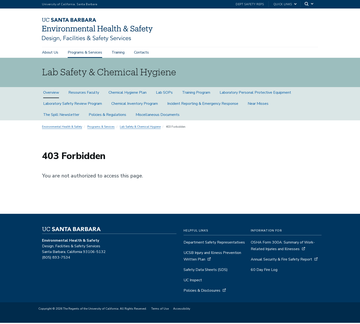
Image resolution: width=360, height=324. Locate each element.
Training (118, 52)
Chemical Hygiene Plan (128, 93)
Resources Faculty (83, 93)
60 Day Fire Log (264, 271)
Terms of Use (160, 310)
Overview (51, 93)
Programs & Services (85, 52)
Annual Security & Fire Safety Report (281, 260)
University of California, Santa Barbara (69, 4)
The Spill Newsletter (61, 115)
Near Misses (258, 104)
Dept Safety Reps (250, 4)
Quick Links (282, 4)
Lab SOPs (164, 93)
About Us (50, 52)
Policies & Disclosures (202, 291)
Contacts (141, 52)
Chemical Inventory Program (134, 104)
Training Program (196, 93)
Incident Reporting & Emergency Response (202, 104)
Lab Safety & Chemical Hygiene (140, 128)
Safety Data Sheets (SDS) (206, 271)
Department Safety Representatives (214, 243)
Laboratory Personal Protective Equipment (255, 93)
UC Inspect (193, 281)
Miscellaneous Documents (158, 115)
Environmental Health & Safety (62, 128)
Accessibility (181, 310)
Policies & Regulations (107, 115)
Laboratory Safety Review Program (72, 104)
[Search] (309, 4)
